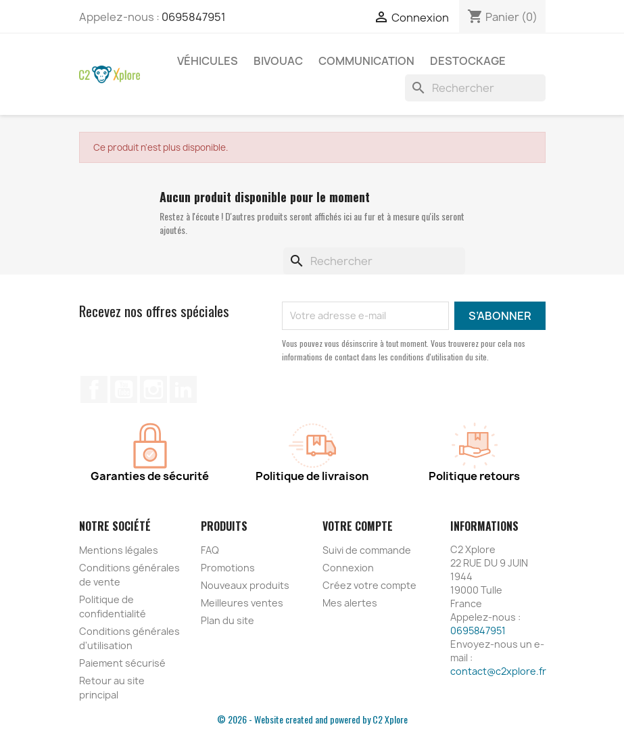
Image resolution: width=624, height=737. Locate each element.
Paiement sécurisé (122, 663)
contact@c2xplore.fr (498, 671)
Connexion (348, 567)
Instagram (153, 389)
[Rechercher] (475, 87)
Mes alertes (349, 602)
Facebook (93, 389)
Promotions (228, 567)
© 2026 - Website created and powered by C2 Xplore (312, 719)
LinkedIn (183, 389)
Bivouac (278, 60)
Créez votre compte (369, 585)
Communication (366, 60)
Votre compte (357, 526)
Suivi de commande (366, 550)
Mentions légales (118, 550)
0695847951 (194, 16)
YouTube (123, 389)
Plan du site (227, 620)
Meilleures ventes (242, 602)
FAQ (210, 550)
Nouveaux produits (245, 585)
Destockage (468, 60)
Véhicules (207, 60)
